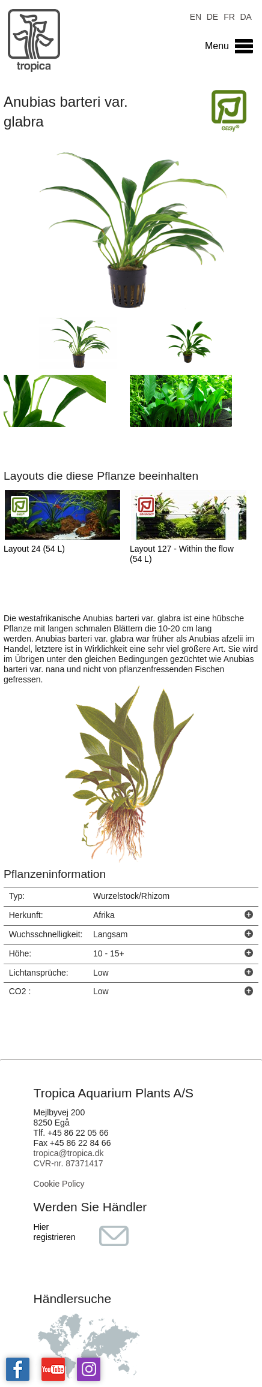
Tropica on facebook (17, 1369)
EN (195, 16)
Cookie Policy (59, 1184)
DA (245, 16)
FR (229, 16)
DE (212, 16)
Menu (217, 46)
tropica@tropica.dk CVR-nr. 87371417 (69, 1158)
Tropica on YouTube (53, 1369)
